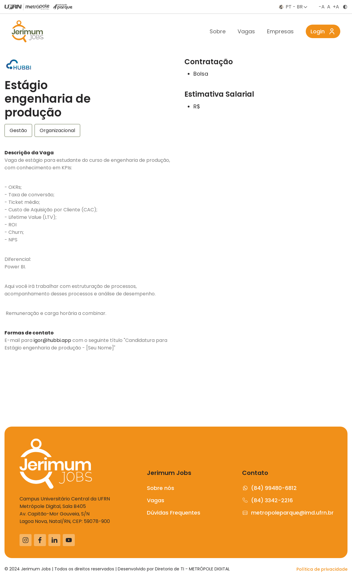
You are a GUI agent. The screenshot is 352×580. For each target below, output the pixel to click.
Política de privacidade (321, 569)
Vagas (246, 31)
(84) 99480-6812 (269, 488)
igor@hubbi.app (52, 340)
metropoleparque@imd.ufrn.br (287, 512)
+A (336, 6)
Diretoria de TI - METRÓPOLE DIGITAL (192, 569)
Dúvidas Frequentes (173, 512)
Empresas (280, 31)
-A (322, 6)
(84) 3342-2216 (267, 500)
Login (323, 31)
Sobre (218, 31)
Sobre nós (160, 488)
